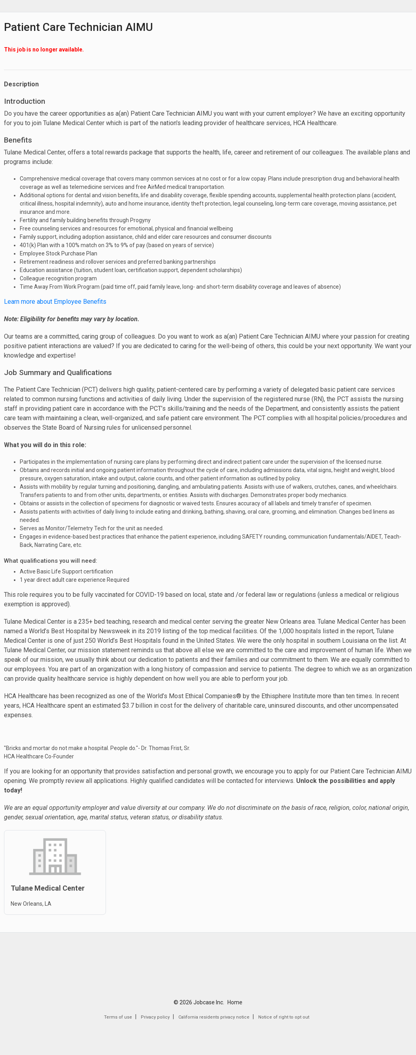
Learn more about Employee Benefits (55, 301)
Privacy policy (155, 1017)
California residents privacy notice (214, 1017)
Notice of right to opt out (283, 1017)
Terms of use (118, 1017)
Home (234, 1002)
